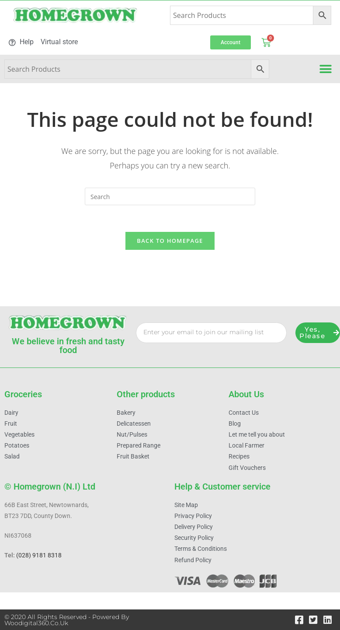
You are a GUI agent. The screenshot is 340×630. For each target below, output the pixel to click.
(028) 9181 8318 (39, 555)
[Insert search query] (170, 196)
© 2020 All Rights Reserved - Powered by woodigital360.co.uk (66, 620)
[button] (326, 69)
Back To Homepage (170, 241)
